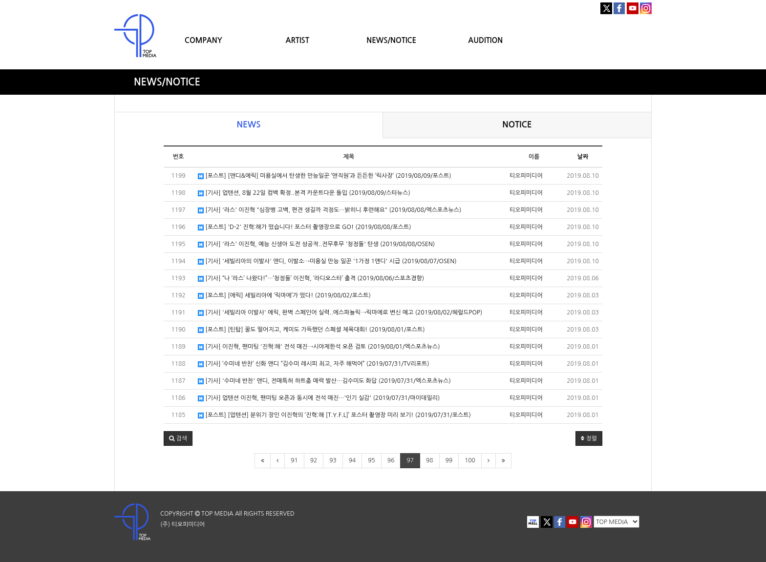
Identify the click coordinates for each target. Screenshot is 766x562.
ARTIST (297, 40)
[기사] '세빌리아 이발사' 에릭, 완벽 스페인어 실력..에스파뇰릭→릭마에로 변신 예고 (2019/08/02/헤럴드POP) (340, 313)
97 (410, 460)
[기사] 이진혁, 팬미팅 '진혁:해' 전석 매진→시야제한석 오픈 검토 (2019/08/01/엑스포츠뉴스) (319, 347)
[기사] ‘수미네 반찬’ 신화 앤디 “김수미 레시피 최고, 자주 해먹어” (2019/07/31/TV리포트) (313, 364)
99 (449, 460)
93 (333, 460)
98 (429, 460)
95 (371, 460)
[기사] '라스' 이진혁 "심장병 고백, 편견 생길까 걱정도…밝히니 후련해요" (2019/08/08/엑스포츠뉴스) (329, 210)
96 (391, 460)
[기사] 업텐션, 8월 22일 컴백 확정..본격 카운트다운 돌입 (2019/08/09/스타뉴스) (304, 193)
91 (294, 460)
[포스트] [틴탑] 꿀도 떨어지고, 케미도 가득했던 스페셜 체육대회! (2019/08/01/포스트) (311, 330)
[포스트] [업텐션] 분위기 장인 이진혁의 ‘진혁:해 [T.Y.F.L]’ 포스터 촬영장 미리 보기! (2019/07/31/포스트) (334, 415)
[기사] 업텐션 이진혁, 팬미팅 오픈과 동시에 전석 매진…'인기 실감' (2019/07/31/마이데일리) (319, 398)
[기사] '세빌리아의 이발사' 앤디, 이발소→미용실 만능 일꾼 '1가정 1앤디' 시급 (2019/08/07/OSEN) (327, 261)
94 (352, 460)
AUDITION (485, 40)
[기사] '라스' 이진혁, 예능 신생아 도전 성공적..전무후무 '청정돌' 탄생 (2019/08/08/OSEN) (316, 244)
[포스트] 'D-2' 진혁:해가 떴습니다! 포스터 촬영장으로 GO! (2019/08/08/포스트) (304, 227)
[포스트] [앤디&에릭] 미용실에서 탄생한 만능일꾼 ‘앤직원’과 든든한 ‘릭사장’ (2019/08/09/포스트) (324, 176)
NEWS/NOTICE (391, 40)
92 (314, 460)
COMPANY (203, 40)
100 (470, 460)
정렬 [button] (589, 438)
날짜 (583, 157)
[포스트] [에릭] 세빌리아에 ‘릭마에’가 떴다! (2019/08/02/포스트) (284, 295)
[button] (178, 438)
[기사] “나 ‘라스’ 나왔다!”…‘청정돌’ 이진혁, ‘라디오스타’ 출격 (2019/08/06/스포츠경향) (311, 278)
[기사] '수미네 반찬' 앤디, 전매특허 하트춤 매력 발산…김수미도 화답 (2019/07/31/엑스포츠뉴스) (324, 381)
